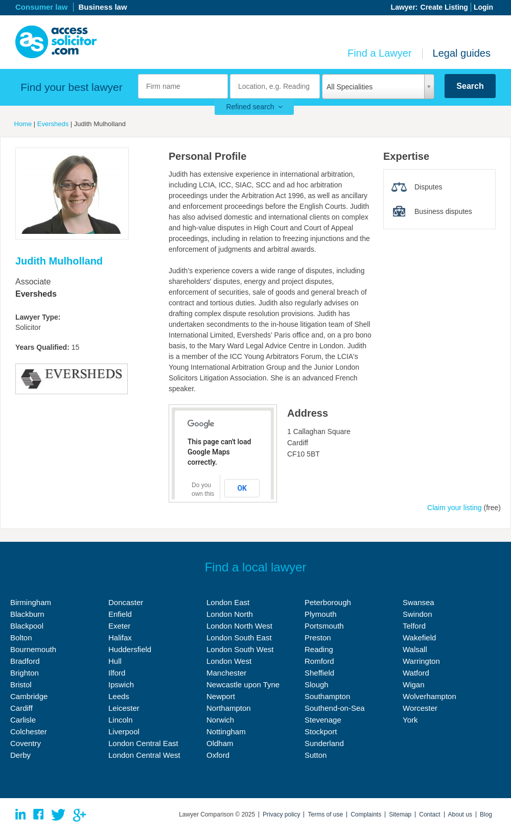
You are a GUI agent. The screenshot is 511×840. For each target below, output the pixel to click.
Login (483, 7)
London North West (239, 625)
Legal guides (462, 53)
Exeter (119, 625)
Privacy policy (281, 814)
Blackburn (27, 614)
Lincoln (120, 719)
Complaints (366, 814)
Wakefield (419, 637)
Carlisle (23, 719)
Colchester (28, 731)
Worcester (420, 708)
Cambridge (29, 696)
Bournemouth (33, 649)
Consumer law (41, 7)
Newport (220, 696)
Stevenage (323, 719)
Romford (319, 661)
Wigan (414, 684)
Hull (115, 661)
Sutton (316, 755)
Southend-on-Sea (335, 708)
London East (227, 602)
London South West (239, 649)
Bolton (21, 637)
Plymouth (321, 614)
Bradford (25, 661)
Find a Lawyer (379, 53)
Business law (103, 7)
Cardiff (21, 708)
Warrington (421, 661)
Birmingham (30, 602)
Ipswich (121, 684)
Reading (319, 649)
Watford (416, 672)
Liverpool (124, 731)
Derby (20, 755)
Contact (429, 814)
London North (229, 614)
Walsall (415, 649)
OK (242, 488)
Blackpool (26, 625)
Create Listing (444, 7)
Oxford (217, 755)
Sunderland (324, 743)
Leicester (124, 708)
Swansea (418, 602)
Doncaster (125, 602)
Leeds (118, 696)
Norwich (220, 719)
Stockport (321, 731)
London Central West (144, 755)
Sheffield (319, 672)
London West (228, 661)
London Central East (143, 743)
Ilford (116, 672)
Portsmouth (324, 625)
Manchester (226, 672)
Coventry (25, 743)
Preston (318, 637)
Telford (414, 625)
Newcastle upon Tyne (243, 684)
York (410, 719)
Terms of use (325, 814)
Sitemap (400, 814)
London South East (239, 637)
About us (460, 814)
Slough (317, 684)
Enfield (120, 614)
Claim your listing (454, 507)
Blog (486, 814)
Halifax (120, 637)
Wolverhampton (429, 696)
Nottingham (226, 731)
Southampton (327, 696)
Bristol (21, 684)
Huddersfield (129, 649)
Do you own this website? (204, 494)
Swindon (417, 614)
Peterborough (328, 602)
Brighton (24, 672)
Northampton (228, 708)
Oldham (220, 743)
